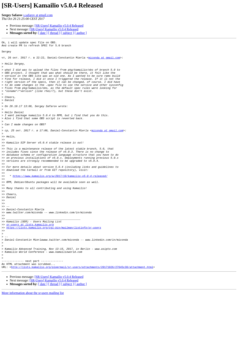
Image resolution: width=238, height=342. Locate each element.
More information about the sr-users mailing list (33, 338)
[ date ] (42, 33)
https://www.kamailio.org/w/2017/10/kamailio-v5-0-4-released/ (60, 203)
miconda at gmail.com (104, 61)
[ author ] (81, 33)
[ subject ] (67, 33)
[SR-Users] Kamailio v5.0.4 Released (59, 25)
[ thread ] (54, 33)
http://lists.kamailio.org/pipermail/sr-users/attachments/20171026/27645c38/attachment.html (82, 312)
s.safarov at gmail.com (38, 15)
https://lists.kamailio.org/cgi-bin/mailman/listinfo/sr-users (53, 265)
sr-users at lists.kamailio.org (30, 261)
